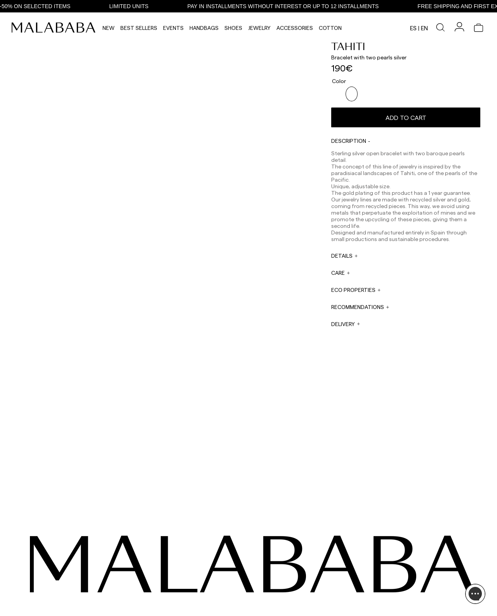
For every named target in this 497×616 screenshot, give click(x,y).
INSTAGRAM (56, 563)
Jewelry (259, 27)
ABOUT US (399, 563)
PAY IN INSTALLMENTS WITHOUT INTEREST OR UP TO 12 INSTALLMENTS (290, 6)
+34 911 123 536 (192, 569)
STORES (396, 573)
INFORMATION (406, 551)
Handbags (204, 27)
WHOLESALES (261, 563)
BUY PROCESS (403, 582)
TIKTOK (51, 573)
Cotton (330, 27)
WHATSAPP (189, 563)
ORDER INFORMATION (200, 593)
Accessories (294, 27)
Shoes (233, 27)
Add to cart (406, 114)
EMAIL (183, 578)
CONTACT (190, 551)
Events (173, 27)
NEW (109, 27)
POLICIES (398, 601)
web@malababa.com (199, 584)
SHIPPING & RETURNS (411, 591)
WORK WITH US (264, 603)
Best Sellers (138, 27)
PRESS (254, 583)
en (424, 27)
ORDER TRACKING (197, 608)
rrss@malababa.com (269, 591)
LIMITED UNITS (135, 6)
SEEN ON (54, 551)
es (413, 27)
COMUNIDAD (56, 582)
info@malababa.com (199, 598)
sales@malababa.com (270, 571)
